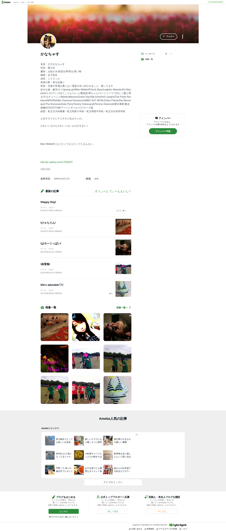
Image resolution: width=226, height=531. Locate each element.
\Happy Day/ (48, 202)
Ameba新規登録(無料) (215, 2)
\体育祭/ (45, 264)
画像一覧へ (123, 307)
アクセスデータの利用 (166, 529)
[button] (168, 37)
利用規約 (149, 529)
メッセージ (148, 53)
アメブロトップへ (113, 482)
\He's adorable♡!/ (52, 284)
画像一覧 (147, 59)
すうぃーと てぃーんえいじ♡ (113, 191)
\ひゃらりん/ (48, 222)
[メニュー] (183, 37)
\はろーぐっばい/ (51, 243)
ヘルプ (183, 529)
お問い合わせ (135, 529)
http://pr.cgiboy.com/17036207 (57, 162)
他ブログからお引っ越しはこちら (62, 517)
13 (119, 211)
